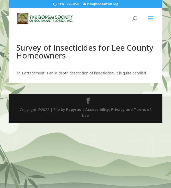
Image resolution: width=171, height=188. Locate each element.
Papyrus (73, 109)
